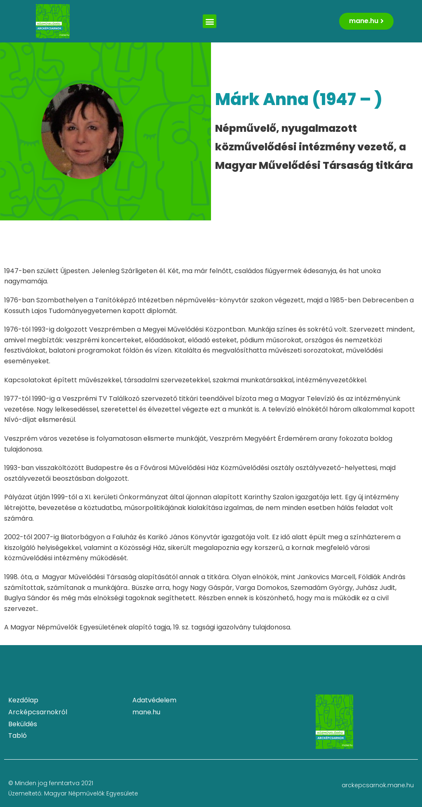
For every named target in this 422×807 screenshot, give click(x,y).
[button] (209, 21)
